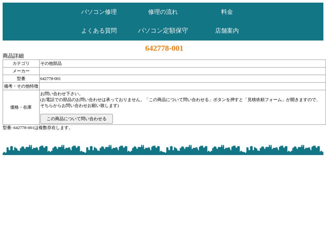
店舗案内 (227, 30)
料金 (227, 12)
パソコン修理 (99, 12)
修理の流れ (163, 12)
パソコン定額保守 (163, 30)
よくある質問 (99, 30)
